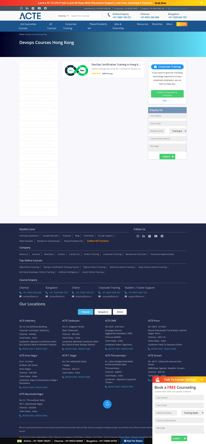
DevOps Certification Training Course (61, 267)
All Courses (51, 26)
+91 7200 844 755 (57, 292)
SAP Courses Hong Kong (37, 111)
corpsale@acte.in (108, 296)
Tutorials (67, 235)
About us (23, 254)
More (169, 24)
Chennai (144, 14)
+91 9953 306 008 (30, 292)
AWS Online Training (29, 267)
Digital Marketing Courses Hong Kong (41, 177)
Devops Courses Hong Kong (38, 91)
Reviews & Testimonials (48, 241)
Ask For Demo (133, 440)
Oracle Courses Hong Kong (38, 117)
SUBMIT (168, 156)
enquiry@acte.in (81, 296)
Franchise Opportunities (162, 254)
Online (120, 312)
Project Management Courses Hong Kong (41, 190)
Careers (61, 254)
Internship (89, 235)
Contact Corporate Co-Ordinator (167, 94)
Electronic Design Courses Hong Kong (41, 197)
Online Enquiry (121, 14)
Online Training (91, 254)
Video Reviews (26, 241)
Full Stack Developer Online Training (36, 272)
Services (36, 254)
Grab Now (160, 2)
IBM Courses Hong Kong (37, 157)
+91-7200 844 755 (177, 17)
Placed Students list (97, 26)
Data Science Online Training (153, 267)
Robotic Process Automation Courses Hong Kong (41, 144)
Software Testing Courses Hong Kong (41, 77)
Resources (142, 24)
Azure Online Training (93, 272)
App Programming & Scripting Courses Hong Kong (41, 71)
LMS (182, 24)
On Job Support (105, 235)
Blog (77, 235)
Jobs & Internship (118, 26)
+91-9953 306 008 (149, 17)
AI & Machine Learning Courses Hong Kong (41, 150)
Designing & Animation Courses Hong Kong (41, 183)
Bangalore (173, 14)
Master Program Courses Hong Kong (41, 64)
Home (21, 34)
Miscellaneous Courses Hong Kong (41, 203)
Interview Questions (28, 235)
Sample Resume (50, 235)
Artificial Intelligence (68, 272)
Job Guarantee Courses (27, 26)
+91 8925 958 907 (109, 292)
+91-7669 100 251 (122, 17)
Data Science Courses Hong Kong (41, 104)
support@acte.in (134, 296)
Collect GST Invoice (97, 240)
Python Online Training (94, 267)
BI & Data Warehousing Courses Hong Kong (41, 137)
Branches (157, 24)
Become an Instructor (136, 254)
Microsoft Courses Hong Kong (39, 124)
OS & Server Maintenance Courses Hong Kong (41, 163)
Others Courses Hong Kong (38, 210)
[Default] (62, 16)
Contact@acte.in (28, 296)
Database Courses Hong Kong (39, 97)
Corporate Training (69, 26)
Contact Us (74, 254)
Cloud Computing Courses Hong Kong (41, 84)
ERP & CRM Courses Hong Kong (40, 130)
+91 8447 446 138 (136, 292)
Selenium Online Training (122, 267)
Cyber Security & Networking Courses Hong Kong (41, 170)
